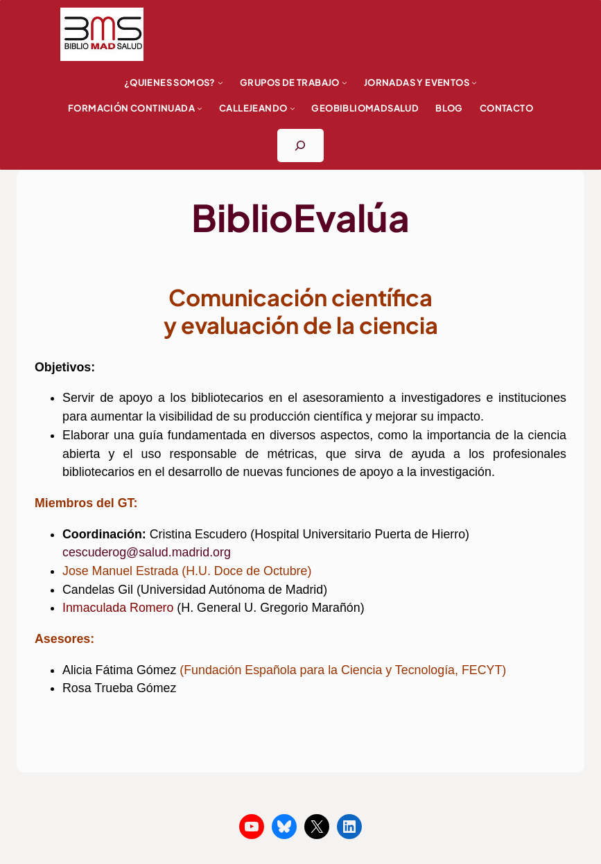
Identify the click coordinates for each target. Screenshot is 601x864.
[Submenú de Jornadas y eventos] (474, 82)
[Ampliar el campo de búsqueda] (300, 145)
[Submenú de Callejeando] (292, 108)
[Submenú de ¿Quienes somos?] (220, 82)
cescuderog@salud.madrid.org (146, 552)
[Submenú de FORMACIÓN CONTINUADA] (199, 108)
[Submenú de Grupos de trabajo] (344, 82)
